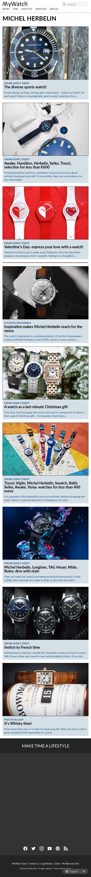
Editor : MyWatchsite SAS (66, 863)
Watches (41, 9)
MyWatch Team (19, 863)
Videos (54, 9)
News (6, 9)
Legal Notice (47, 863)
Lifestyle (26, 9)
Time (15, 9)
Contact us (34, 863)
